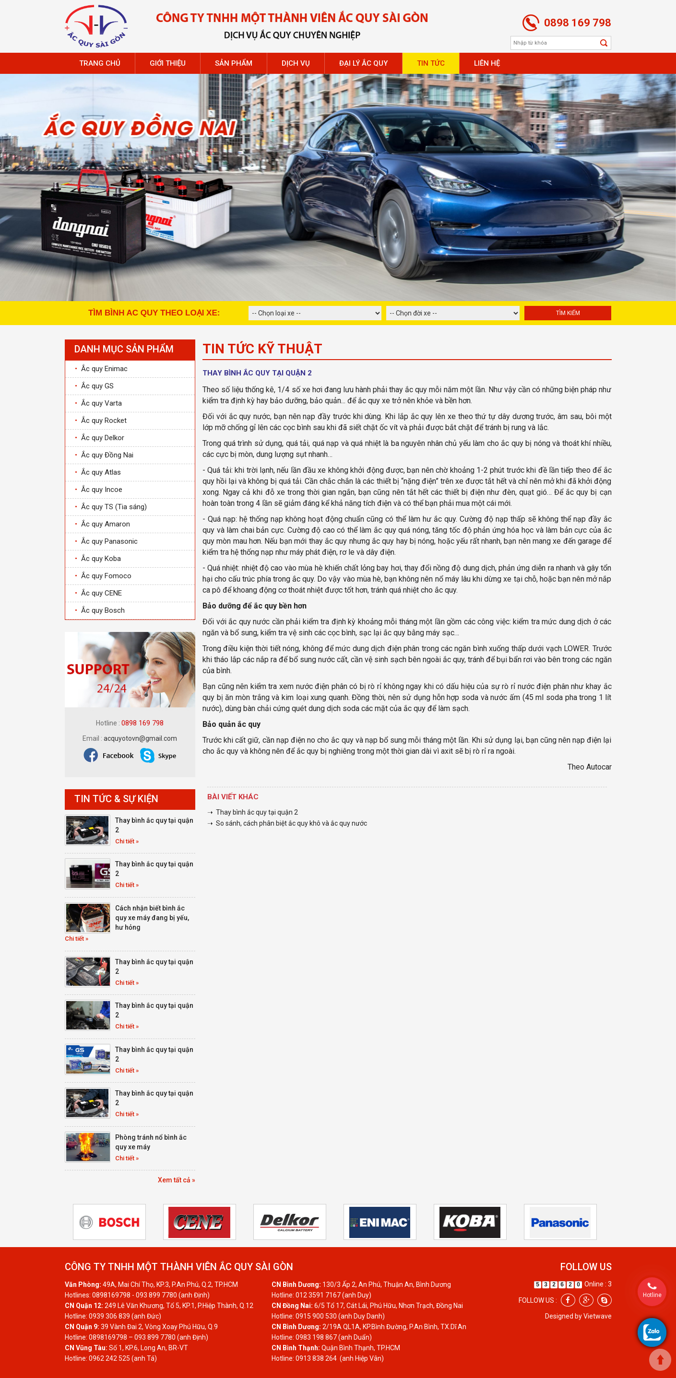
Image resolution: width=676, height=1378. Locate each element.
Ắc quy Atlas (98, 472)
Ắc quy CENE (98, 593)
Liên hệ (487, 63)
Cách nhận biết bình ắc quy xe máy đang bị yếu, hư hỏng (152, 917)
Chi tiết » (127, 841)
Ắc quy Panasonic (106, 541)
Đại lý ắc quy (363, 63)
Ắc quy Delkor (99, 437)
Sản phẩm (233, 63)
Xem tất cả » (176, 1180)
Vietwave (597, 1316)
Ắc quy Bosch (100, 610)
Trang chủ (99, 63)
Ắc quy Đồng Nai (104, 455)
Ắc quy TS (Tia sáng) (111, 506)
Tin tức (431, 63)
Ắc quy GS (94, 386)
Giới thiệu (168, 63)
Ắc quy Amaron (102, 524)
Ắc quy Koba (98, 558)
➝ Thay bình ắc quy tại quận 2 (252, 812)
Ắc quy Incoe (98, 489)
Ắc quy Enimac (101, 368)
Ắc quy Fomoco (103, 576)
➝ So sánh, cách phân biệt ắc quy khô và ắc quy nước (287, 823)
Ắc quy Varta (98, 403)
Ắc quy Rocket (101, 420)
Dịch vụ (296, 63)
